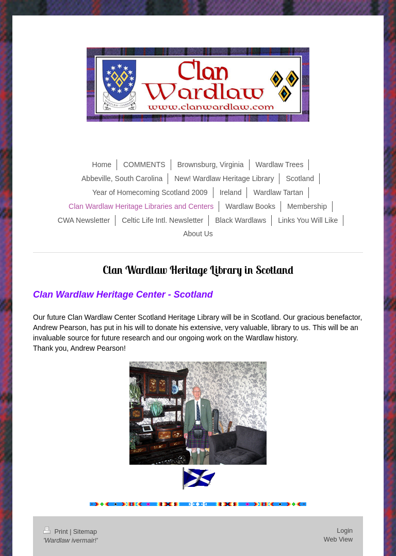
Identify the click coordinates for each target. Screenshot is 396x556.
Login (345, 530)
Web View (338, 539)
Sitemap (85, 531)
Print (56, 531)
